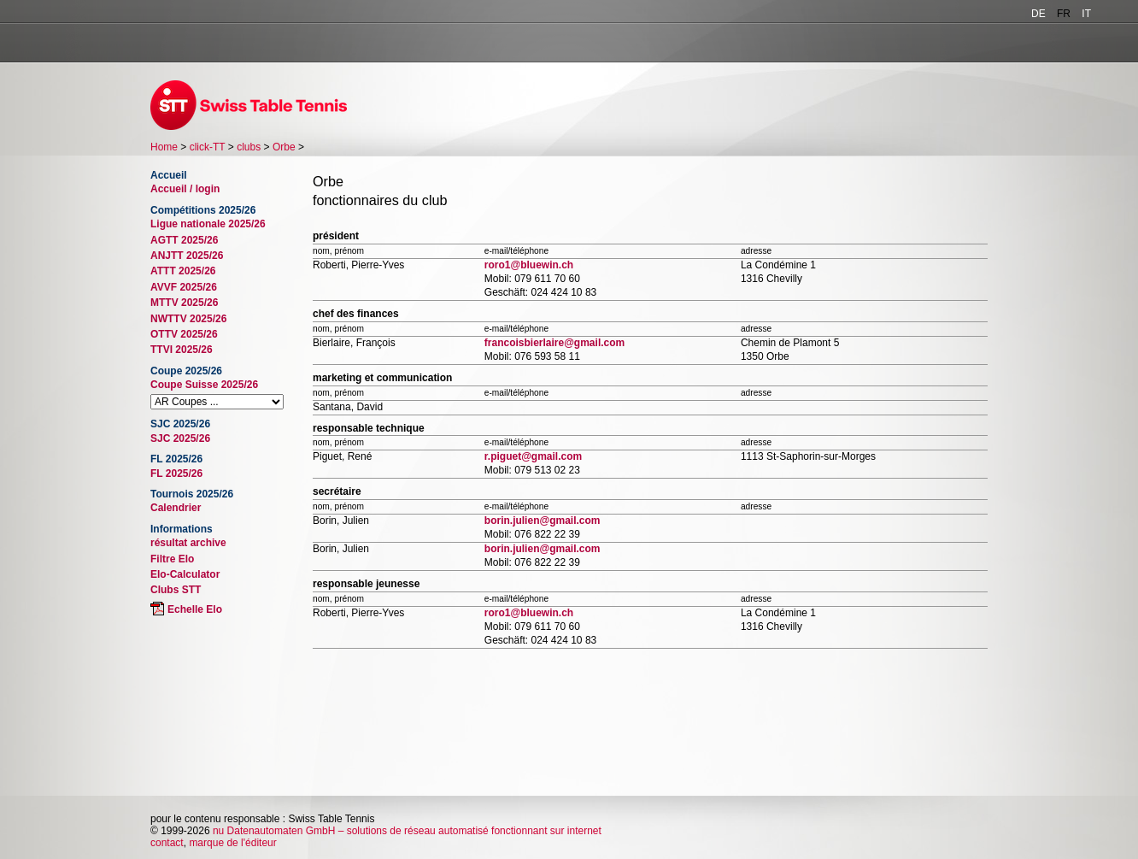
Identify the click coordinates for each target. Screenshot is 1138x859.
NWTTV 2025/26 (188, 319)
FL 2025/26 (176, 474)
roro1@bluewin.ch (528, 265)
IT (1086, 14)
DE (1038, 14)
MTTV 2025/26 (184, 303)
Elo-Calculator (185, 574)
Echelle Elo (194, 609)
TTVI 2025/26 (181, 350)
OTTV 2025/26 (184, 334)
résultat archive (188, 543)
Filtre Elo (172, 559)
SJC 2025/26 (180, 438)
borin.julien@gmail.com (542, 521)
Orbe (284, 147)
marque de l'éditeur (232, 843)
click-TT (208, 147)
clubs (249, 147)
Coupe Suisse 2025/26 (204, 385)
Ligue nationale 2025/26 (208, 224)
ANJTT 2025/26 (186, 256)
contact (167, 843)
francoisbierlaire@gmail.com (554, 343)
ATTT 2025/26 (182, 271)
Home (164, 147)
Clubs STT (175, 590)
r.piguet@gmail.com (533, 456)
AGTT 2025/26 (184, 240)
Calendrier (175, 508)
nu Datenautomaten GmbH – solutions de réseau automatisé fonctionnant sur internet (407, 831)
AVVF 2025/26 (183, 287)
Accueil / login (185, 189)
